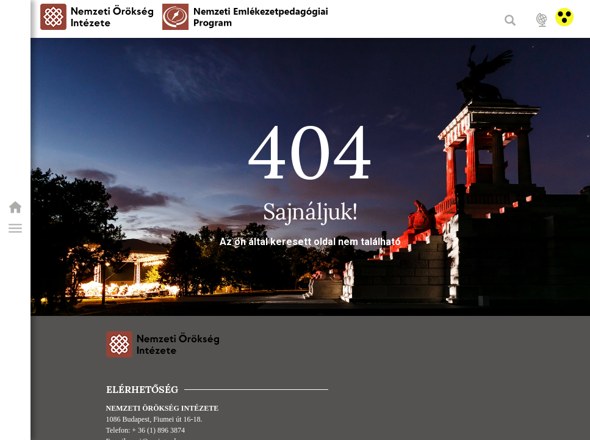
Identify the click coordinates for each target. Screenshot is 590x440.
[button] (15, 228)
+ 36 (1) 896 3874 (158, 430)
